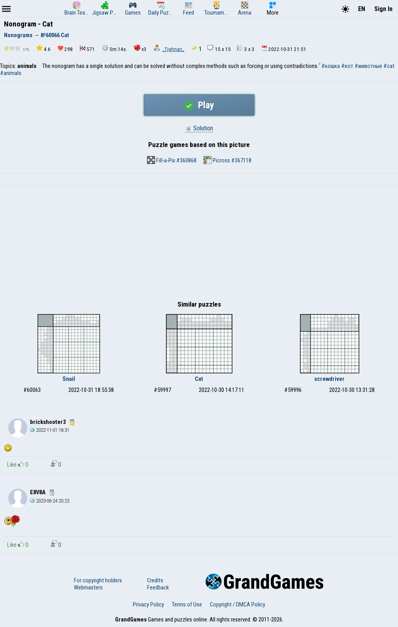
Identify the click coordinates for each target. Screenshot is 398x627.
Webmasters (88, 587)
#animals (10, 73)
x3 (140, 48)
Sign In (383, 9)
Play (199, 105)
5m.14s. (114, 48)
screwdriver (329, 378)
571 (87, 48)
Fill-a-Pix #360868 (171, 160)
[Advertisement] (199, 245)
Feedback (158, 587)
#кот (347, 66)
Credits (155, 580)
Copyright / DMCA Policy (237, 604)
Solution (199, 128)
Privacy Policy (148, 604)
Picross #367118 (227, 160)
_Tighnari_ (173, 49)
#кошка (330, 66)
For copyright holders (98, 580)
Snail (68, 378)
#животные (368, 66)
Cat (199, 378)
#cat (388, 66)
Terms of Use (187, 604)
